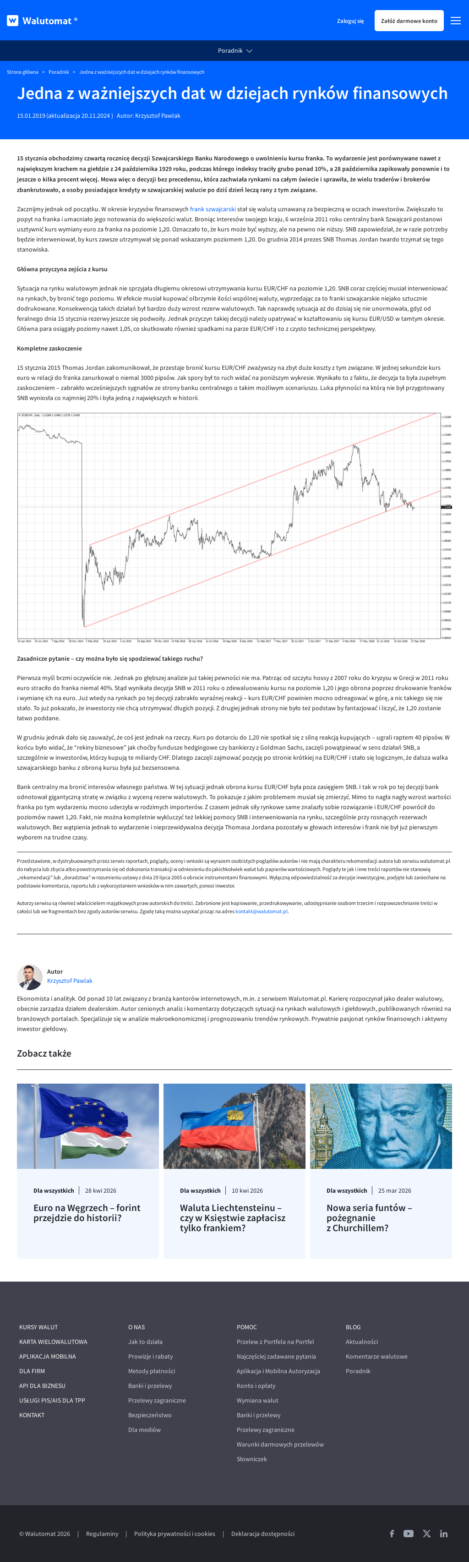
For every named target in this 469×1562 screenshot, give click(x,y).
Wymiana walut (257, 1400)
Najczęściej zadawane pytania (276, 1356)
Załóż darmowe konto (409, 20)
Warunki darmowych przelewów (280, 1444)
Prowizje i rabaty (150, 1356)
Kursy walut (38, 1327)
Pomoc (247, 1327)
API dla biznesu (42, 1386)
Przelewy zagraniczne (157, 1400)
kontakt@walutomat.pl (261, 911)
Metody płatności (151, 1371)
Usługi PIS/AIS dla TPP (52, 1400)
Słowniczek (252, 1459)
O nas (136, 1327)
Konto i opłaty (256, 1386)
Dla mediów (144, 1430)
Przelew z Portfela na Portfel (275, 1342)
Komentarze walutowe (377, 1356)
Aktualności (362, 1342)
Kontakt (31, 1415)
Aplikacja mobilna (47, 1356)
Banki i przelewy (150, 1386)
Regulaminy (102, 1534)
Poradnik (230, 51)
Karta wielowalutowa (53, 1342)
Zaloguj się (350, 20)
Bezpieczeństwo (150, 1415)
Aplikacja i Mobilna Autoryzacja (278, 1371)
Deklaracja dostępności (262, 1534)
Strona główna (22, 72)
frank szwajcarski (213, 209)
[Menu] (455, 20)
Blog (353, 1327)
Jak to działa (145, 1342)
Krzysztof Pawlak (157, 116)
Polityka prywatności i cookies (174, 1534)
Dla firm (32, 1371)
